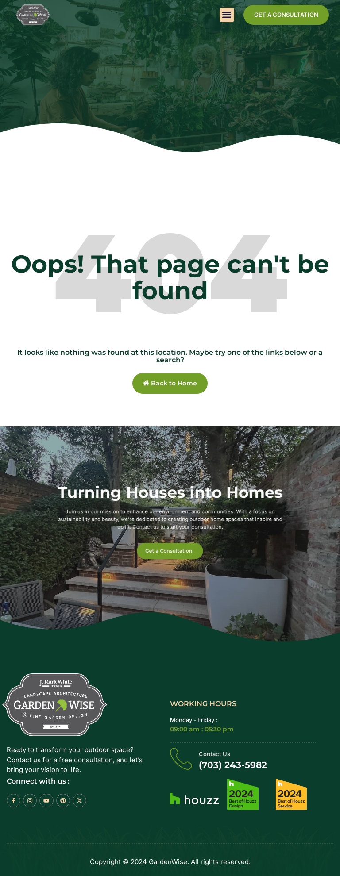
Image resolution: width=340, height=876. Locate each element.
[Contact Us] (181, 759)
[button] (227, 15)
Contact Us (214, 754)
